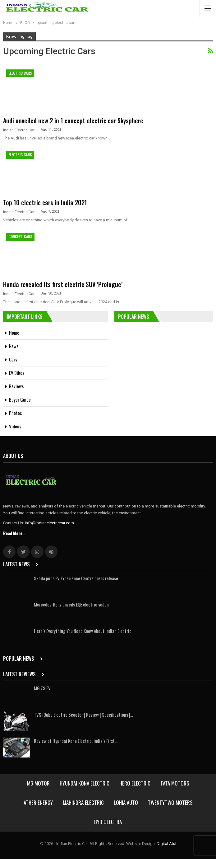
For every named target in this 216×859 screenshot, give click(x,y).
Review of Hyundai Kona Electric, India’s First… (75, 740)
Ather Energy (38, 802)
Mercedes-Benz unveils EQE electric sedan (71, 604)
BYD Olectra (108, 822)
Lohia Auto (126, 802)
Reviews (16, 386)
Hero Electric (134, 783)
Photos (15, 412)
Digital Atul (166, 843)
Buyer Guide (20, 399)
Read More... (14, 533)
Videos (15, 426)
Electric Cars (20, 73)
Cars (13, 359)
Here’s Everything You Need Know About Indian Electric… (84, 630)
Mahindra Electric (83, 802)
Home (14, 332)
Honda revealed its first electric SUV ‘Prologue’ (62, 284)
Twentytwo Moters (170, 802)
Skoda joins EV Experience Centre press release (76, 578)
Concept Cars (20, 236)
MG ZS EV (42, 688)
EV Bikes (16, 372)
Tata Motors (174, 783)
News (13, 345)
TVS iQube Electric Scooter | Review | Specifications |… (83, 714)
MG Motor (38, 783)
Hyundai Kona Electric (84, 783)
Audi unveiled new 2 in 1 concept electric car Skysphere (73, 120)
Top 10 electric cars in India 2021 (46, 202)
